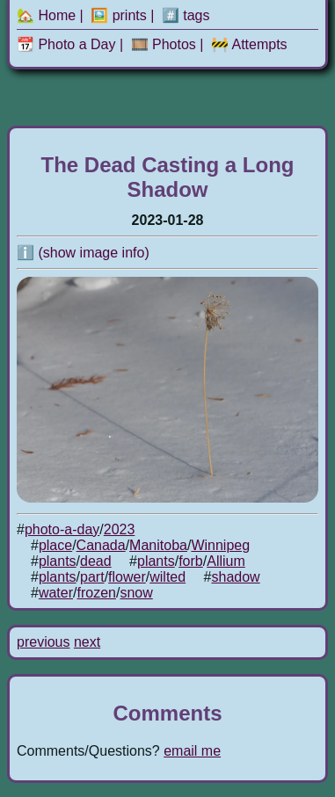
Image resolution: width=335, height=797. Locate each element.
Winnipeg (220, 545)
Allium (226, 561)
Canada (101, 545)
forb (190, 561)
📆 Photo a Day (66, 44)
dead (96, 561)
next (87, 641)
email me (192, 750)
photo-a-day (62, 529)
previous (43, 641)
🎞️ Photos (163, 44)
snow (136, 592)
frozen (95, 592)
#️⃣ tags (186, 15)
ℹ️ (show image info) (83, 252)
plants (57, 561)
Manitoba (158, 545)
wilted (167, 576)
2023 (119, 529)
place (55, 545)
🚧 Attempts (249, 44)
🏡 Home (46, 15)
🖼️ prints (119, 15)
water (56, 592)
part (92, 576)
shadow (236, 576)
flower (127, 576)
